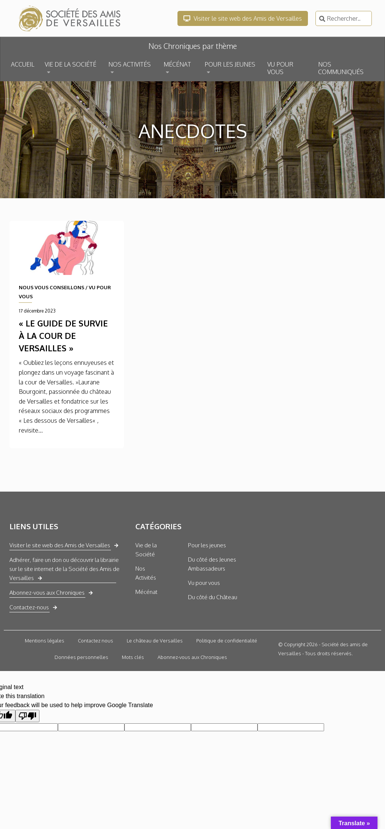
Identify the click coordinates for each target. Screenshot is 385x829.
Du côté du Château (212, 597)
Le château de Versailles (155, 641)
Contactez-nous (29, 607)
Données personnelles (81, 657)
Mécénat (146, 591)
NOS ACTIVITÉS (129, 64)
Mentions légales (44, 641)
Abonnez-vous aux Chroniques (47, 592)
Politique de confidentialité (226, 641)
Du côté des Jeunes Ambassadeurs (212, 564)
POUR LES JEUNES (230, 64)
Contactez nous (95, 641)
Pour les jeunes (207, 545)
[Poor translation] (27, 716)
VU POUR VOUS (280, 68)
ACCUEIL (22, 64)
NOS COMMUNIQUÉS (341, 68)
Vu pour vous (204, 582)
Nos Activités (145, 573)
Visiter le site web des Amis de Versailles (242, 18)
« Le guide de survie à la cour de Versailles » (63, 335)
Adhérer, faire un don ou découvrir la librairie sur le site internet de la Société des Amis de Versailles (64, 569)
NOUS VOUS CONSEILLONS (51, 287)
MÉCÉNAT (177, 64)
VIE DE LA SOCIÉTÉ (70, 64)
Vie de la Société (146, 550)
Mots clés (133, 657)
